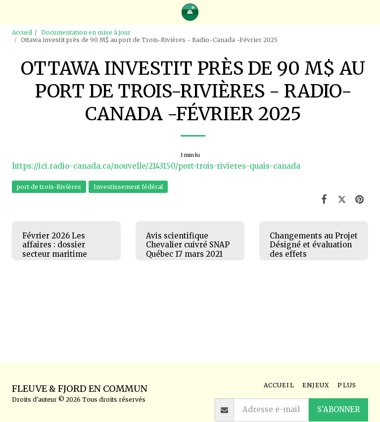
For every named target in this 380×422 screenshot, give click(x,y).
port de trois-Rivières (49, 186)
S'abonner (338, 409)
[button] (10, 11)
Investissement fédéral (128, 186)
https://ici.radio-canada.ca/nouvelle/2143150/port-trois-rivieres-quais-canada (156, 166)
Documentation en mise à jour (86, 32)
